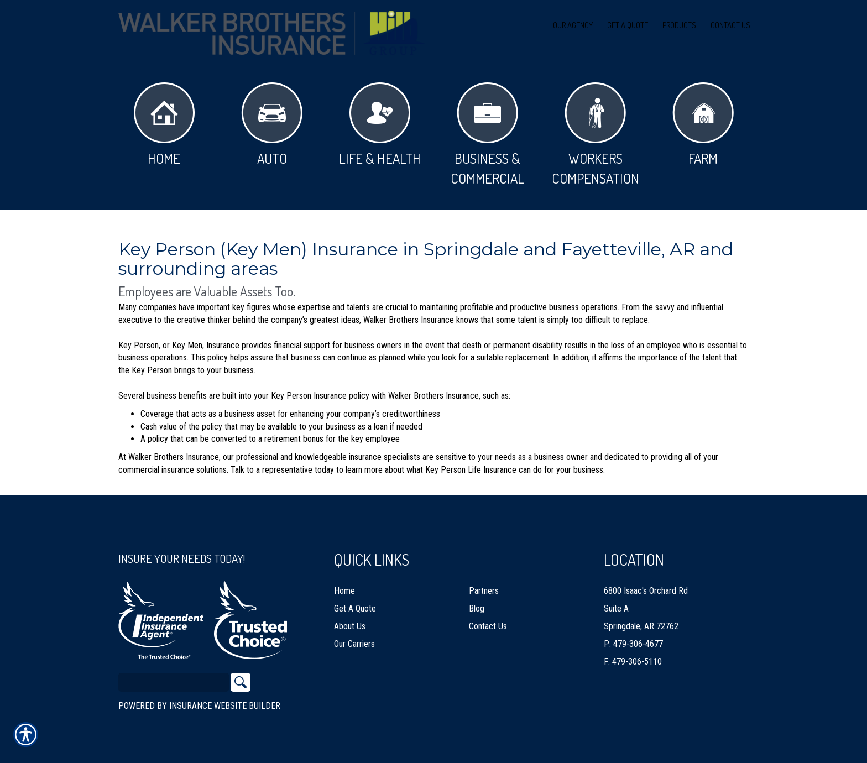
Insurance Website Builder (224, 701)
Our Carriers (354, 639)
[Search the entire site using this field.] (173, 677)
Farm (703, 124)
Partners (484, 586)
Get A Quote (355, 603)
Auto (271, 124)
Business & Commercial (487, 134)
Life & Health (380, 124)
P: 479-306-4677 (633, 639)
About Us (349, 621)
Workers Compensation (595, 134)
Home (164, 124)
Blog (476, 603)
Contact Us (488, 621)
